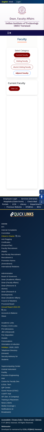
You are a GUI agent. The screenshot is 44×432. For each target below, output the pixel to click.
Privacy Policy (17, 420)
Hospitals (8, 201)
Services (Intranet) (29, 199)
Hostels (4, 338)
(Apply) (4, 251)
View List (14, 88)
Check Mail (32, 201)
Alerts (9, 403)
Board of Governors (9, 276)
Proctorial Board (7, 304)
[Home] (22, 10)
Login (18, 2)
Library (23, 204)
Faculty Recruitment (9, 248)
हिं (16, 236)
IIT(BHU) (29, 207)
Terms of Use (29, 420)
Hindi (11, 2)
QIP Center (5, 388)
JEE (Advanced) (7, 332)
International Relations (10, 267)
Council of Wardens (9, 301)
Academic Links (7, 323)
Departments (36, 204)
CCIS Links (12, 326)
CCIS (14, 204)
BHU (39, 207)
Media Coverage (7, 406)
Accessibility (6, 420)
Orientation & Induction (10, 344)
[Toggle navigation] (9, 33)
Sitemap (38, 420)
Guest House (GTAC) (9, 391)
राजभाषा (4, 224)
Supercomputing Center (10, 366)
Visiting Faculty (22, 61)
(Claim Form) (18, 201)
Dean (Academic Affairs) (11, 279)
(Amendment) (6, 264)
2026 (11, 347)
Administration (7, 273)
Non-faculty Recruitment (11, 254)
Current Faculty (22, 55)
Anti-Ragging (6, 239)
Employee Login (10, 199)
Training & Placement (9, 400)
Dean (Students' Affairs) (10, 298)
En (19, 236)
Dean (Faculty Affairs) (10, 283)
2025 (17, 347)
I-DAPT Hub (6, 394)
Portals (5, 204)
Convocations (6, 341)
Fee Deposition (7, 335)
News (3, 403)
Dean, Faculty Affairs (22, 19)
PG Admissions (7, 329)
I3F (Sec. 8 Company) (10, 397)
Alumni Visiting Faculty (22, 67)
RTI (2, 227)
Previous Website (14, 207)
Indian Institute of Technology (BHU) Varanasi (22, 24)
